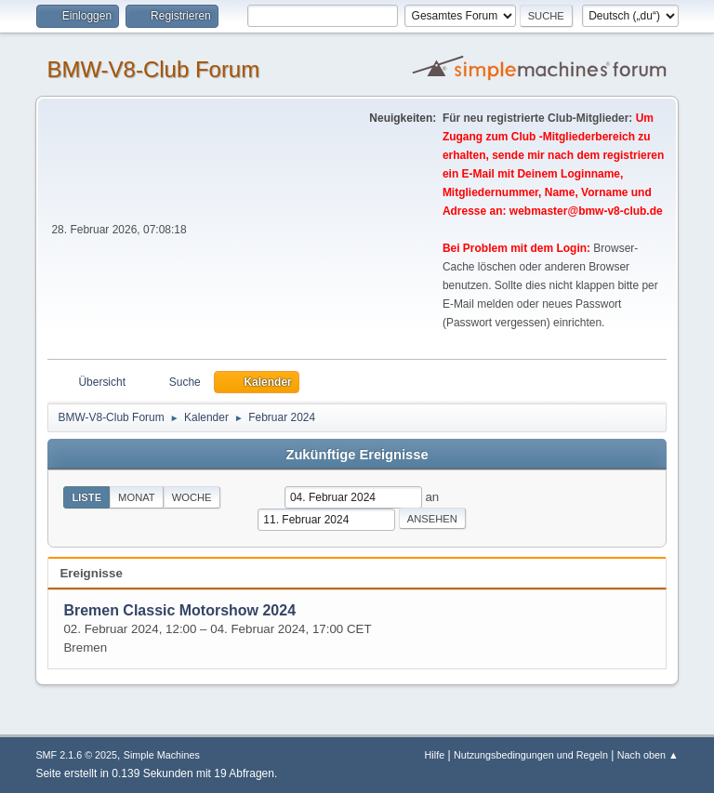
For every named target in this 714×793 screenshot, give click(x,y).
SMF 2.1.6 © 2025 (76, 754)
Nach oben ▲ (648, 754)
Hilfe (435, 754)
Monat (136, 497)
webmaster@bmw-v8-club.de (586, 211)
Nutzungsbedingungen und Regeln (531, 754)
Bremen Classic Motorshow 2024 (179, 610)
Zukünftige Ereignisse (356, 454)
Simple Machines (162, 754)
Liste (86, 497)
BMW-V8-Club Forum (152, 69)
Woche (192, 497)
